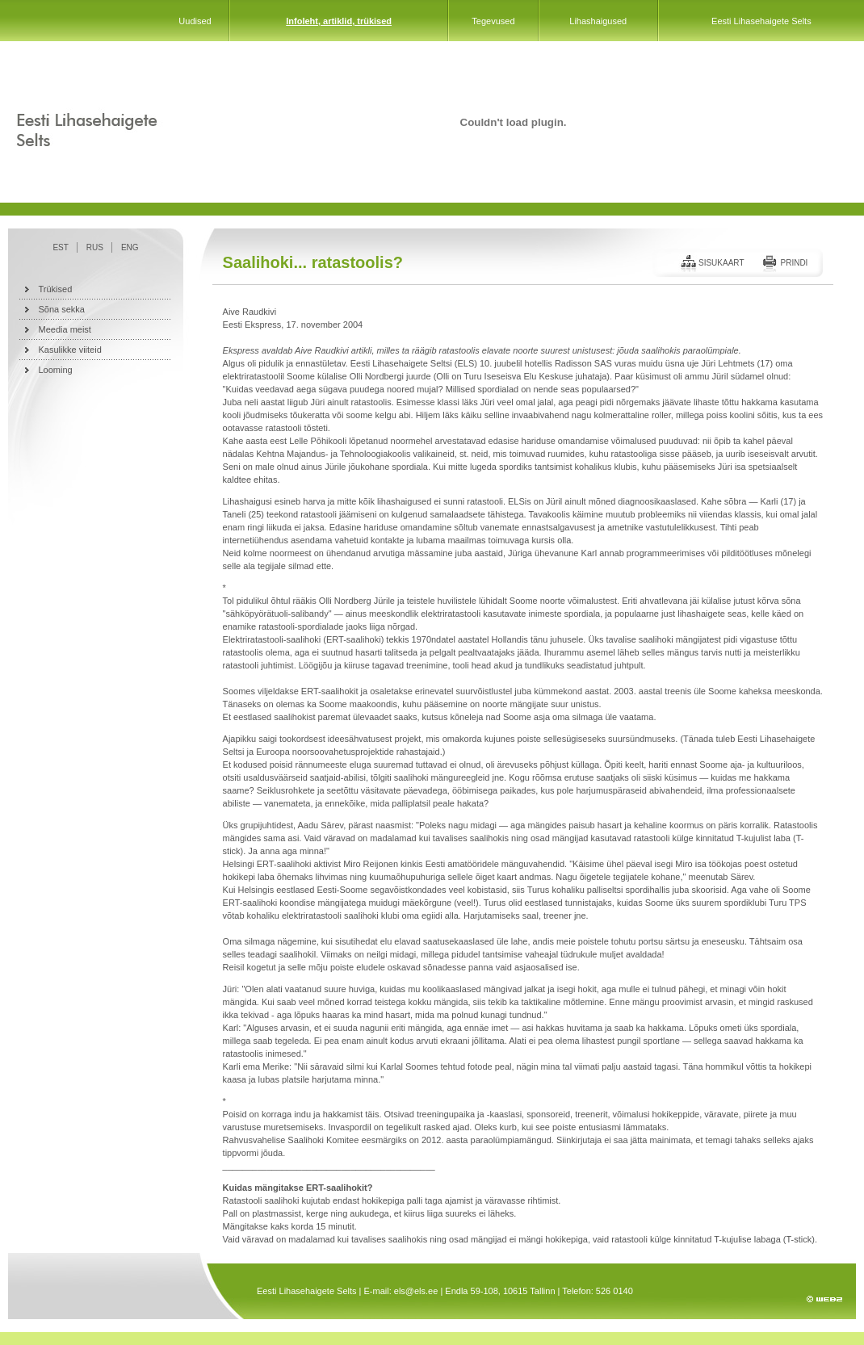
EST (60, 247)
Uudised (194, 21)
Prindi (793, 262)
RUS (94, 247)
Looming (56, 370)
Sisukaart (721, 262)
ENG (130, 247)
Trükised (56, 289)
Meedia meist (65, 329)
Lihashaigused (598, 21)
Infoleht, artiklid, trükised (339, 21)
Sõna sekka (62, 309)
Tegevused (493, 21)
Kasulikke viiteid (70, 349)
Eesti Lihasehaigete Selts (761, 21)
